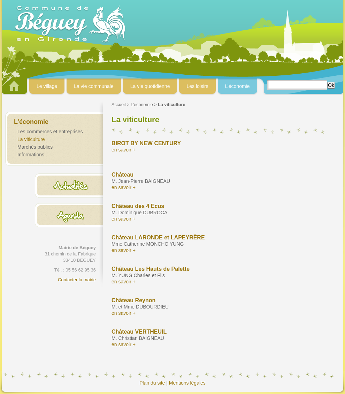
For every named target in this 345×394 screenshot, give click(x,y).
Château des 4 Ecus (138, 206)
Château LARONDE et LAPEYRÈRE (158, 237)
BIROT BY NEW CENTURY (146, 143)
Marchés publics (35, 147)
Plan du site (152, 383)
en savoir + (124, 150)
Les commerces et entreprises (50, 131)
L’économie (142, 104)
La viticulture (31, 139)
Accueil (119, 104)
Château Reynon (133, 300)
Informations (30, 154)
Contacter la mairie (77, 279)
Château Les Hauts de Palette (151, 269)
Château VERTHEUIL (139, 332)
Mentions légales (187, 383)
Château (122, 175)
